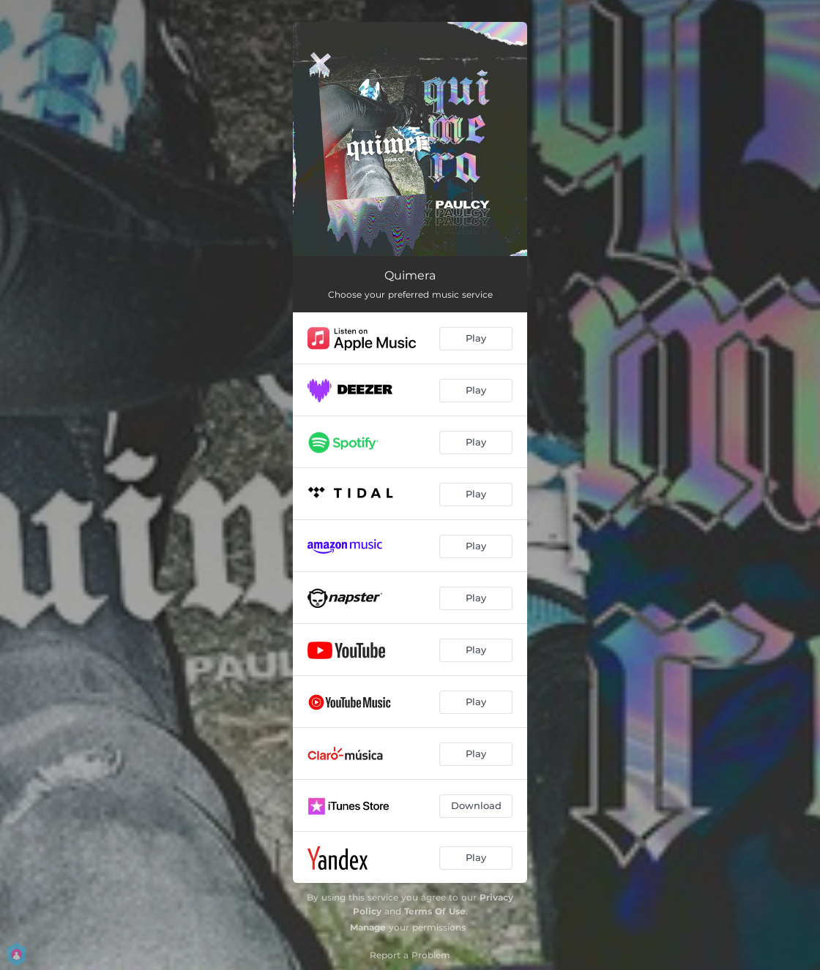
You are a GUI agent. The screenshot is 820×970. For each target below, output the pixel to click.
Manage (368, 927)
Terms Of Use (435, 911)
